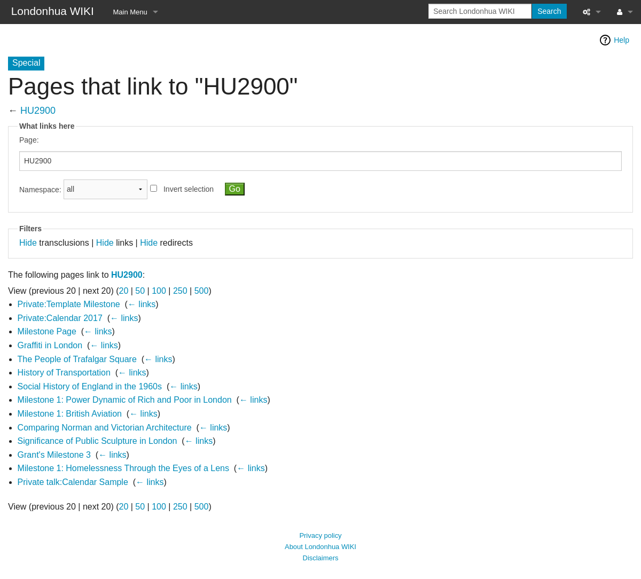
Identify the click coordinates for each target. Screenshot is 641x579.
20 (124, 290)
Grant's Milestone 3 (54, 454)
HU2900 (38, 110)
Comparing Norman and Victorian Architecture (105, 427)
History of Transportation (64, 372)
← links (141, 304)
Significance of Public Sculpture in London (97, 440)
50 (140, 290)
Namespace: (40, 189)
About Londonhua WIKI (320, 547)
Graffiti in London (50, 345)
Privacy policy (320, 535)
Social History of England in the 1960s (90, 386)
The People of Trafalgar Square (77, 359)
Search (549, 11)
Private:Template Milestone (69, 304)
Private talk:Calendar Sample (73, 482)
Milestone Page (47, 331)
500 (201, 290)
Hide (28, 242)
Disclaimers (321, 558)
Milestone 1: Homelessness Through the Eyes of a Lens (123, 468)
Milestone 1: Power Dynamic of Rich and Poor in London (125, 399)
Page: (29, 140)
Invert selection (188, 189)
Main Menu (130, 12)
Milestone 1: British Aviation (70, 413)
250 (180, 290)
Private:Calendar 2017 (60, 318)
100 (159, 290)
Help (621, 40)
